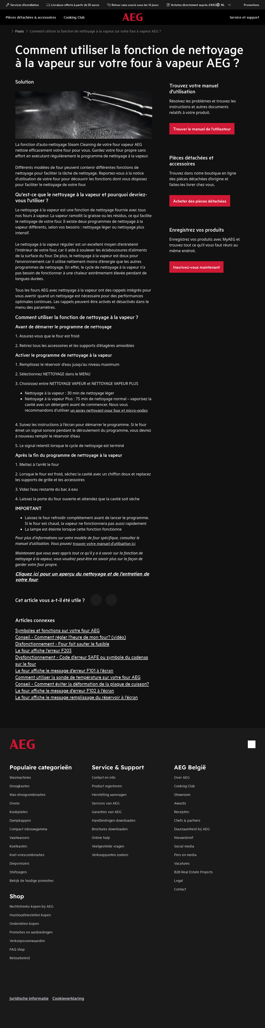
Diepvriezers (19, 863)
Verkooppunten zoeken (110, 854)
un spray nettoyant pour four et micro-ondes (109, 410)
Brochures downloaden (110, 828)
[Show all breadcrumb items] (8, 30)
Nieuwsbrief (183, 837)
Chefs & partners (187, 820)
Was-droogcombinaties (28, 794)
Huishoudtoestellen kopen (30, 914)
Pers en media (185, 854)
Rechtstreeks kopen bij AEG (31, 906)
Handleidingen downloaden (113, 820)
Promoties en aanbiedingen (31, 932)
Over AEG (182, 777)
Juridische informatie (29, 998)
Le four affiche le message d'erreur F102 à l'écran (64, 690)
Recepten (181, 811)
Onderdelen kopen (24, 923)
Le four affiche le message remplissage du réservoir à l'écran (76, 697)
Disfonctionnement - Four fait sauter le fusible (62, 643)
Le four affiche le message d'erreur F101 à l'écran (64, 670)
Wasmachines (20, 777)
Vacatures (182, 863)
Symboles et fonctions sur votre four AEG (57, 630)
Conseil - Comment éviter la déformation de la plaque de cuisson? (82, 684)
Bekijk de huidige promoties (32, 880)
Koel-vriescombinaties (27, 854)
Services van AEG (106, 803)
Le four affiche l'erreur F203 (43, 650)
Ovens (15, 803)
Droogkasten (19, 785)
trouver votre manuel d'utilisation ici (104, 543)
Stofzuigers (18, 871)
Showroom (182, 794)
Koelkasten (18, 846)
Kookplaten (18, 811)
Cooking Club (184, 785)
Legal (178, 880)
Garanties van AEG (106, 811)
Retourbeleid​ (20, 957)
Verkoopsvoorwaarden (27, 940)
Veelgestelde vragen (108, 846)
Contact (180, 889)
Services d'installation (22, 5)
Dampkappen (20, 820)
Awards (180, 803)
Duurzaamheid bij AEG (192, 828)
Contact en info (103, 777)
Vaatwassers (19, 837)
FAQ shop (17, 949)
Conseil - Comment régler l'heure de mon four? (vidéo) (70, 637)
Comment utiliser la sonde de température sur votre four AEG (77, 677)
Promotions (249, 5)
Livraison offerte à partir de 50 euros (73, 5)
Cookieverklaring (68, 998)
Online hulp (101, 837)
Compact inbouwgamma (28, 828)
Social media (184, 846)
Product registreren (107, 785)
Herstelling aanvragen (109, 794)
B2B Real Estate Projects (193, 871)
